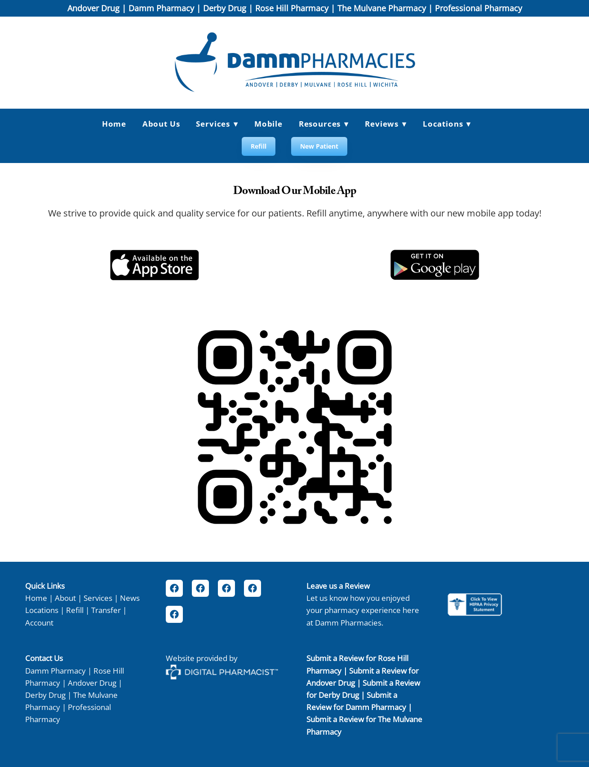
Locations (447, 123)
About (65, 597)
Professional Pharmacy (478, 8)
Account (39, 622)
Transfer (106, 609)
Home (114, 123)
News (130, 597)
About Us (161, 123)
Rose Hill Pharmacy (291, 8)
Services (98, 597)
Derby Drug (224, 8)
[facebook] (174, 588)
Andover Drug (93, 8)
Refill (258, 146)
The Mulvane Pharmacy (381, 8)
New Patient (319, 146)
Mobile (268, 123)
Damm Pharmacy (161, 8)
